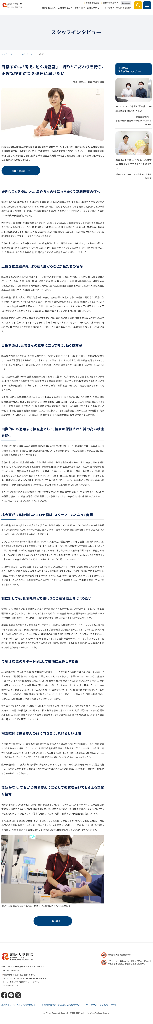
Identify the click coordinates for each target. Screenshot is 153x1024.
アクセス (108, 10)
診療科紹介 (79, 10)
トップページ (6, 54)
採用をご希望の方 (110, 5)
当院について (92, 10)
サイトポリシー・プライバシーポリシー (102, 1005)
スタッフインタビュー (25, 54)
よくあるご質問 (123, 10)
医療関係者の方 (91, 5)
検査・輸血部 (19, 170)
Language (125, 5)
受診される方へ (48, 10)
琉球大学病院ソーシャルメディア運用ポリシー (62, 1005)
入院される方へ (64, 10)
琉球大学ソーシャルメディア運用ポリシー (19, 1005)
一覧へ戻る (55, 921)
